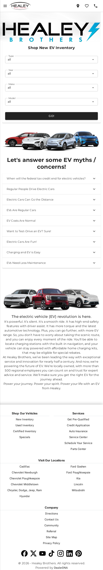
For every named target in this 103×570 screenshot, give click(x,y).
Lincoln (78, 484)
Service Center (78, 437)
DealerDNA (61, 567)
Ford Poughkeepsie (78, 472)
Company (51, 507)
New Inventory (25, 419)
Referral (51, 531)
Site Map (51, 537)
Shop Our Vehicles (25, 413)
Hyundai (25, 496)
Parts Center (78, 449)
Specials (24, 437)
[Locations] (78, 6)
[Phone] (95, 6)
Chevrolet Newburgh (24, 472)
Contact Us (51, 519)
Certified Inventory (24, 431)
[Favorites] (86, 6)
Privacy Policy (51, 543)
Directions (51, 513)
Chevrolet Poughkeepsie (25, 478)
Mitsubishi (78, 490)
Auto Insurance (78, 431)
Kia (78, 478)
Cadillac (25, 466)
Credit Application (78, 425)
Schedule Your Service (78, 443)
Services (78, 413)
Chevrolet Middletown (24, 484)
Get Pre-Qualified (78, 419)
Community (51, 525)
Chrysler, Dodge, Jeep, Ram (24, 490)
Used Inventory (24, 425)
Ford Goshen (78, 466)
